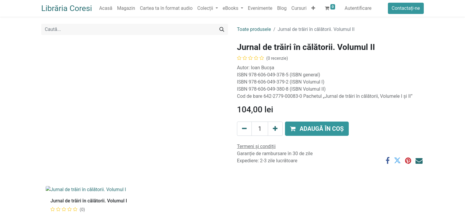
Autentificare (358, 8)
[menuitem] (105, 8)
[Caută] (222, 29)
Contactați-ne (406, 8)
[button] (313, 8)
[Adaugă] (275, 129)
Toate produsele (254, 29)
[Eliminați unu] (244, 129)
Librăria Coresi (66, 8)
